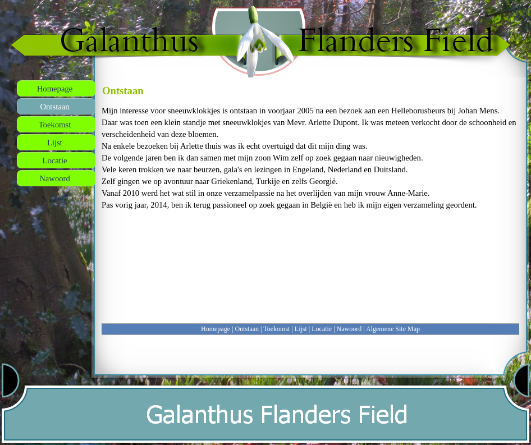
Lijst (301, 329)
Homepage (215, 329)
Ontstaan (247, 329)
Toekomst (276, 329)
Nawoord (349, 329)
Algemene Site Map (393, 329)
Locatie (322, 329)
